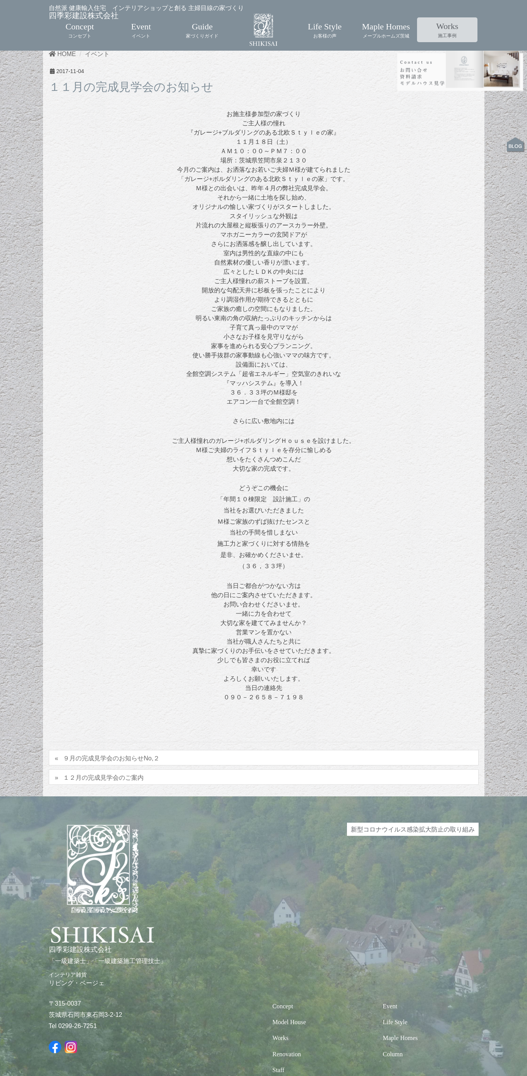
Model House (289, 1063)
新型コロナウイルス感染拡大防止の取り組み (413, 871)
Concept (79, 23)
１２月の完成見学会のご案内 (103, 819)
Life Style (325, 23)
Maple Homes (386, 23)
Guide (202, 23)
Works (447, 23)
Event (141, 23)
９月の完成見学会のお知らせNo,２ (111, 799)
